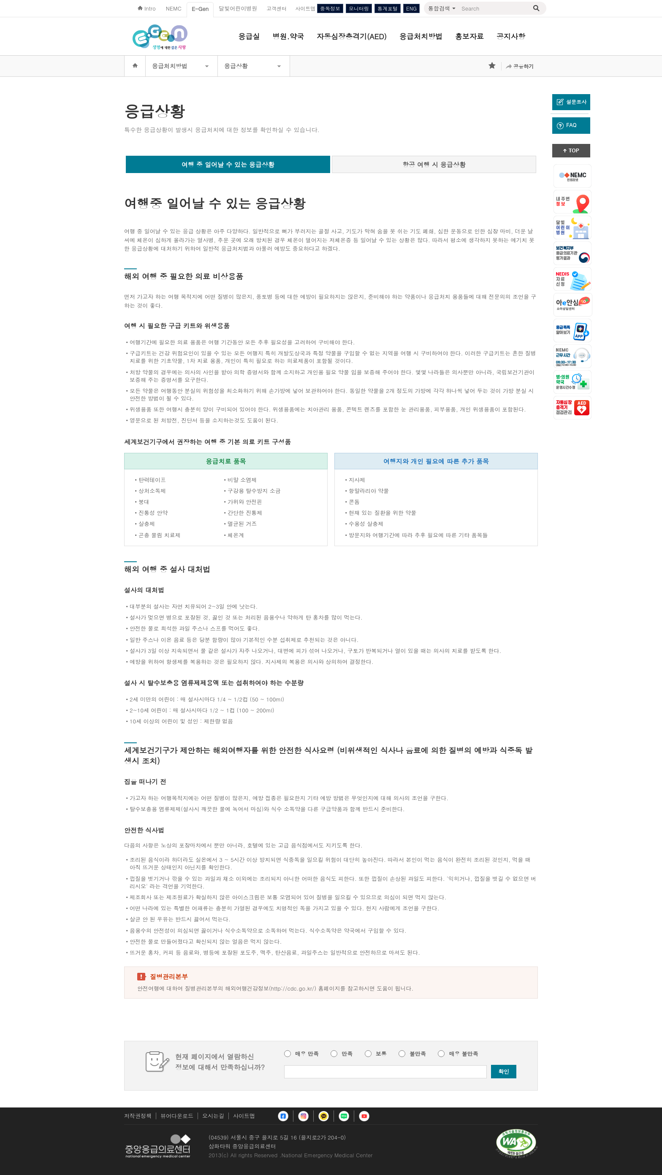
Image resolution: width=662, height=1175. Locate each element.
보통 (381, 1053)
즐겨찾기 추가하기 (492, 66)
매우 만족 (307, 1053)
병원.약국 (288, 36)
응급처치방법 (420, 36)
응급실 (249, 36)
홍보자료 (469, 36)
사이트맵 (244, 1116)
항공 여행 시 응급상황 (434, 164)
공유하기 (523, 66)
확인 (503, 1071)
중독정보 (330, 8)
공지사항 (510, 36)
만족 (347, 1053)
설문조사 (571, 102)
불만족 (418, 1053)
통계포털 (387, 8)
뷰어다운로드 (176, 1116)
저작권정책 (138, 1116)
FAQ (566, 125)
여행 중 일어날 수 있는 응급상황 (228, 164)
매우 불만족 (463, 1053)
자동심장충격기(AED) (352, 36)
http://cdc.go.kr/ (292, 988)
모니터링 (359, 8)
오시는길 (213, 1116)
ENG (411, 8)
